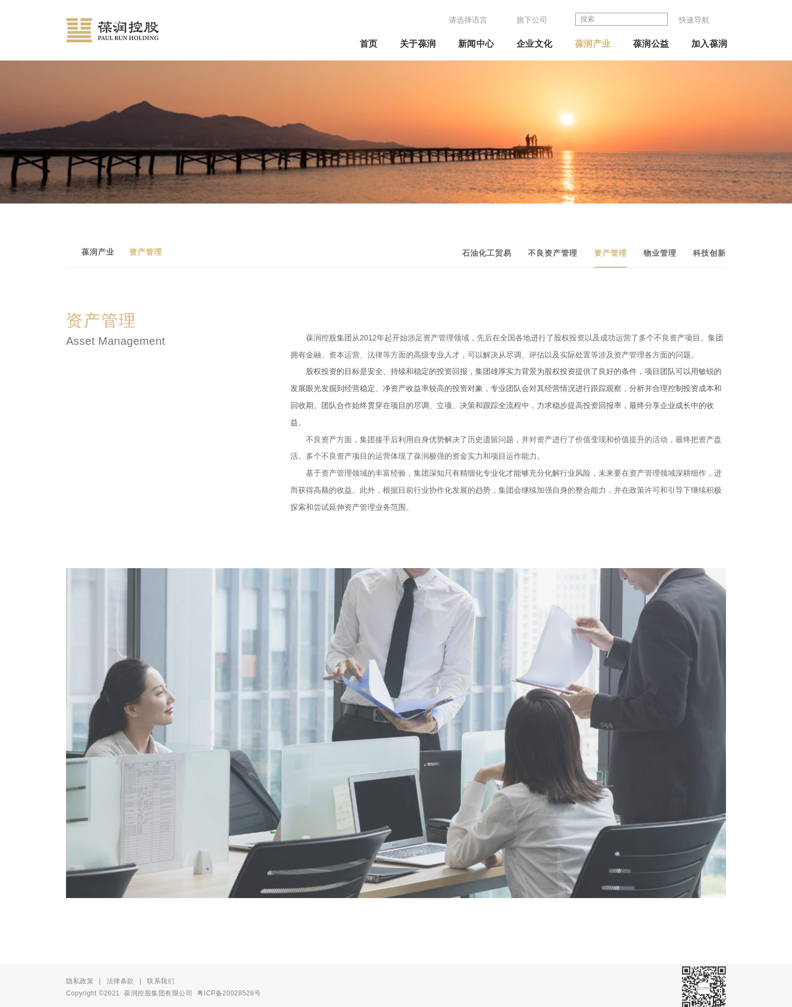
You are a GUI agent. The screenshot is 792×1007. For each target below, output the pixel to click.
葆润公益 (651, 43)
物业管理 (660, 253)
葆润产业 (593, 43)
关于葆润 (418, 43)
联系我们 (160, 992)
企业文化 (534, 43)
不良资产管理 (553, 253)
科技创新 (709, 253)
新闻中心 (476, 43)
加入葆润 (709, 43)
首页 (369, 43)
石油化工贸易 (487, 253)
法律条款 (120, 992)
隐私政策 (80, 992)
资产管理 (610, 253)
